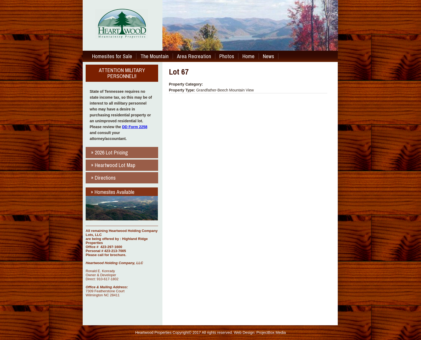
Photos (226, 56)
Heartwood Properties (153, 332)
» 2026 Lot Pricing (109, 152)
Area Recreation (194, 56)
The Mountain (154, 56)
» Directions (103, 177)
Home (248, 56)
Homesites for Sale (112, 56)
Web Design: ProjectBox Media (260, 332)
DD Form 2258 (134, 127)
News (268, 56)
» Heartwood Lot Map (113, 165)
